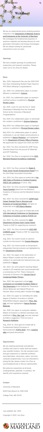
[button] (2, 3)
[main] (21, 13)
